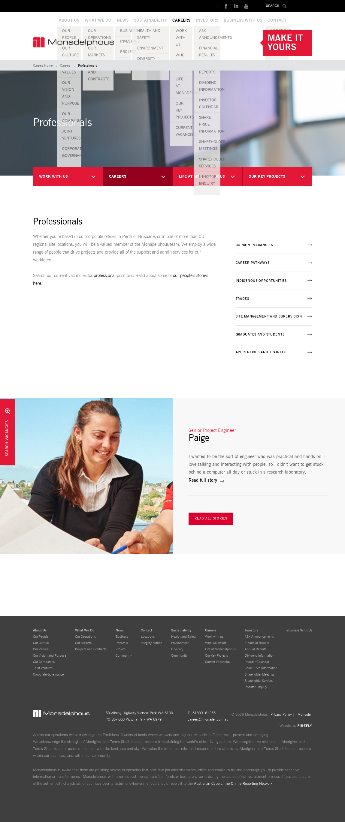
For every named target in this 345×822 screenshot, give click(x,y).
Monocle (304, 714)
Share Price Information (261, 668)
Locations (148, 636)
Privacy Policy (281, 714)
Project (120, 649)
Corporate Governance (48, 674)
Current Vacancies (254, 245)
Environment (180, 643)
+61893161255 (202, 713)
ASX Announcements (259, 636)
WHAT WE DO (98, 20)
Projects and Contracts (91, 649)
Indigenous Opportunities (261, 280)
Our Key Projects (216, 655)
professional (105, 275)
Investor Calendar (257, 662)
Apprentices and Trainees (261, 352)
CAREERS (181, 20)
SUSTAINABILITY (150, 20)
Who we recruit (215, 643)
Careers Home (43, 65)
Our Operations (85, 636)
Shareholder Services (259, 680)
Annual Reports (255, 649)
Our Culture (41, 643)
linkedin (236, 6)
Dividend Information (259, 655)
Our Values (40, 649)
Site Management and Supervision (269, 316)
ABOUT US (69, 20)
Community (124, 655)
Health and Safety (183, 636)
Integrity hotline (151, 643)
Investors (122, 643)
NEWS (123, 20)
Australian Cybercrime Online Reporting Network (233, 784)
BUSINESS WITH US (243, 20)
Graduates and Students (260, 334)
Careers (65, 65)
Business (122, 636)
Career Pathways (253, 262)
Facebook (226, 6)
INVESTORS (207, 20)
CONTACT (277, 20)
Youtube (246, 6)
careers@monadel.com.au (208, 719)
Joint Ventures (43, 668)
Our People (40, 636)
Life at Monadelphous (220, 649)
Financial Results (257, 643)
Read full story (203, 480)
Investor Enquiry (256, 687)
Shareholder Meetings (259, 674)
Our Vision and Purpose (49, 655)
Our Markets (83, 643)
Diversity (177, 649)
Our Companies (44, 662)
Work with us (214, 636)
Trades (242, 298)
